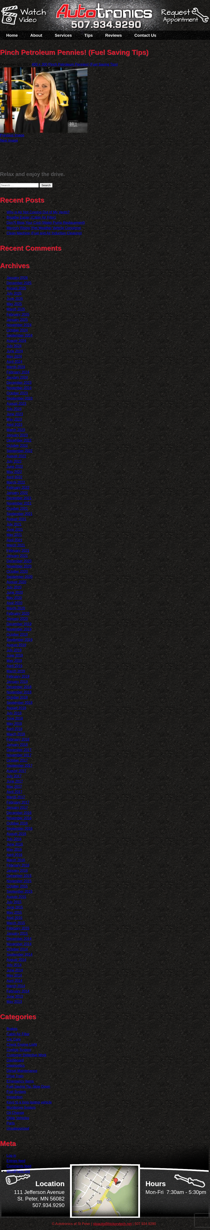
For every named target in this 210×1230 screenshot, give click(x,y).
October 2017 (17, 760)
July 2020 (14, 587)
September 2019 (19, 640)
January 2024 (17, 377)
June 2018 (15, 718)
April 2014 (14, 981)
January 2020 (17, 619)
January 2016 (17, 870)
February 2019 (18, 676)
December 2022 (19, 440)
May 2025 (14, 304)
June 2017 (15, 781)
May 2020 (14, 598)
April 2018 (14, 729)
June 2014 (15, 970)
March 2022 (16, 482)
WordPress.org (18, 1171)
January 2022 (17, 493)
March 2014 (16, 986)
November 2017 (19, 755)
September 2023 (19, 398)
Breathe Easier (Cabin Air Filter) (31, 217)
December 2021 (19, 498)
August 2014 (16, 960)
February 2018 (18, 739)
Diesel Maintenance (22, 1071)
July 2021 (14, 524)
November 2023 (19, 388)
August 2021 (16, 519)
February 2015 (18, 928)
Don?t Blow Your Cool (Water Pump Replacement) (46, 222)
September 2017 (19, 765)
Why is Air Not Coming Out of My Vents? (38, 212)
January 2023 (17, 435)
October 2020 (17, 571)
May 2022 (14, 472)
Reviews (113, 35)
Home (12, 35)
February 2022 (18, 487)
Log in (11, 1155)
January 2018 (17, 744)
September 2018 (19, 703)
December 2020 (19, 561)
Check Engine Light (22, 1044)
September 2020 (19, 577)
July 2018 (14, 713)
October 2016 (17, 823)
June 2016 (15, 844)
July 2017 (14, 776)
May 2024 (14, 356)
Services (63, 35)
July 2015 (14, 902)
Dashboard (15, 1060)
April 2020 (14, 603)
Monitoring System (21, 1107)
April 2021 (14, 540)
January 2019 (17, 682)
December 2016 (19, 813)
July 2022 (14, 461)
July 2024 (14, 346)
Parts (11, 1123)
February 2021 (18, 550)
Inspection (15, 1097)
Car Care (14, 1039)
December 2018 (19, 687)
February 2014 (18, 991)
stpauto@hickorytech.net (112, 1224)
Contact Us (145, 35)
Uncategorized (18, 1128)
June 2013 (15, 996)
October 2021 (17, 508)
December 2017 (19, 750)
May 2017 (14, 786)
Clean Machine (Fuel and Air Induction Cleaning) (44, 233)
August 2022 (16, 456)
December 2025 (19, 283)
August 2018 (16, 708)
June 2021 (15, 529)
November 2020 (19, 566)
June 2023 (15, 414)
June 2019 (15, 655)
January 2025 (17, 320)
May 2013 (14, 1002)
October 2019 (17, 634)
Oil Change (15, 1113)
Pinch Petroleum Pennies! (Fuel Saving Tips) (83, 64)
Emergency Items (20, 1081)
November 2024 (19, 325)
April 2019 (14, 666)
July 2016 (14, 839)
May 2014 (14, 975)
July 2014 (14, 965)
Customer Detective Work (26, 1055)
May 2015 (14, 912)
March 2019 (16, 671)
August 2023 (16, 403)
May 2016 (14, 849)
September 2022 (19, 451)
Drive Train (15, 1076)
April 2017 (14, 792)
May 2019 (14, 661)
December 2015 (19, 876)
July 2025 (14, 293)
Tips (88, 35)
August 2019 (16, 645)
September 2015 (19, 891)
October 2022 (17, 445)
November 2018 (19, 692)
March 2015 (16, 923)
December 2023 (19, 382)
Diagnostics (16, 1065)
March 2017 (16, 797)
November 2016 (19, 818)
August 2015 (16, 897)
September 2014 (19, 954)
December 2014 (19, 939)
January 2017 (17, 807)
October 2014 (17, 949)
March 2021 (16, 545)
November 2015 (19, 881)
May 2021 (14, 535)
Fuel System (16, 1092)
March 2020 (16, 608)
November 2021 (19, 503)
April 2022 (14, 477)
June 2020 (15, 592)
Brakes (12, 1029)
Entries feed (16, 1161)
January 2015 (17, 933)
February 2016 (18, 865)
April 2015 (14, 918)
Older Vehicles (18, 1118)
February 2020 (18, 613)
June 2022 (15, 466)
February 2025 (18, 314)
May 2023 (14, 419)
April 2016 (14, 855)
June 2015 (15, 907)
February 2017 (18, 802)
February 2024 (18, 372)
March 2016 (16, 860)
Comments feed (19, 1166)
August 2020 (16, 582)
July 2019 (14, 650)
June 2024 (15, 351)
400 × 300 (39, 64)
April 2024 (14, 362)
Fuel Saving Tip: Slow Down (28, 1086)
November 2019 (19, 629)
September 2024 (19, 335)
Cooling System (19, 1050)
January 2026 (17, 278)
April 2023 (14, 424)
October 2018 (17, 697)
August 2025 (16, 288)
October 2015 (17, 886)
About (36, 35)
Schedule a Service (184, 18)
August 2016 (16, 834)
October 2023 (17, 393)
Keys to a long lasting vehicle (29, 1102)
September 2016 (19, 828)
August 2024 (16, 341)
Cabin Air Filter (18, 1034)
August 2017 (16, 771)
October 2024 (17, 330)
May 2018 (14, 723)
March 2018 (16, 734)
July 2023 (14, 409)
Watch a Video (25, 15)
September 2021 (19, 514)
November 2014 (19, 944)
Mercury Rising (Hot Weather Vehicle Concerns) (44, 228)
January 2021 (17, 556)
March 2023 (16, 430)
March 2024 (16, 367)
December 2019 (19, 624)
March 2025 (16, 309)
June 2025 (15, 299)
